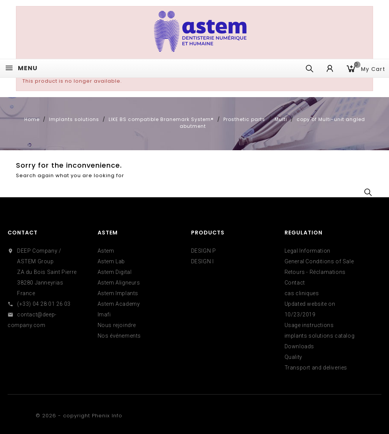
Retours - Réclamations (315, 272)
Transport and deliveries (316, 368)
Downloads (299, 346)
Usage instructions (309, 325)
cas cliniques (302, 293)
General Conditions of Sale (319, 261)
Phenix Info (107, 415)
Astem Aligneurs (119, 283)
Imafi (104, 314)
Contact (23, 232)
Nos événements (119, 336)
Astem (106, 251)
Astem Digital (115, 272)
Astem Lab (111, 261)
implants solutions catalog (320, 336)
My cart (369, 68)
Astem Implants (118, 293)
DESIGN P (203, 251)
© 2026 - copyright (64, 415)
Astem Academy (119, 304)
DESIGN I (202, 261)
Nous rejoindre (117, 325)
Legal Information (307, 251)
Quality (293, 357)
